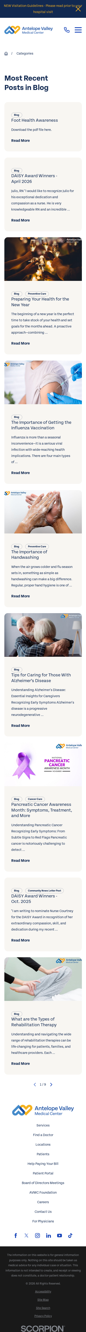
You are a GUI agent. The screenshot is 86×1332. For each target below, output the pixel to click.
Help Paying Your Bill (43, 1164)
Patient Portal (43, 1173)
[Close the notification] (78, 8)
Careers (43, 1202)
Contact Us (43, 1212)
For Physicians (43, 1221)
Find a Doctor (43, 1135)
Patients (43, 1154)
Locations (43, 1145)
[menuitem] (43, 1291)
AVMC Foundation (43, 1193)
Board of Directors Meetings (43, 1183)
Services (43, 1125)
